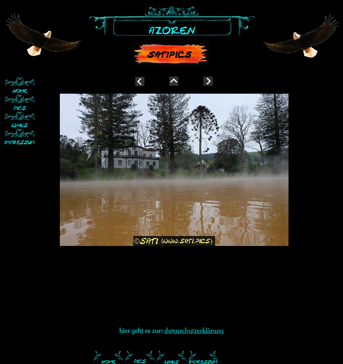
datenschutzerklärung (194, 330)
